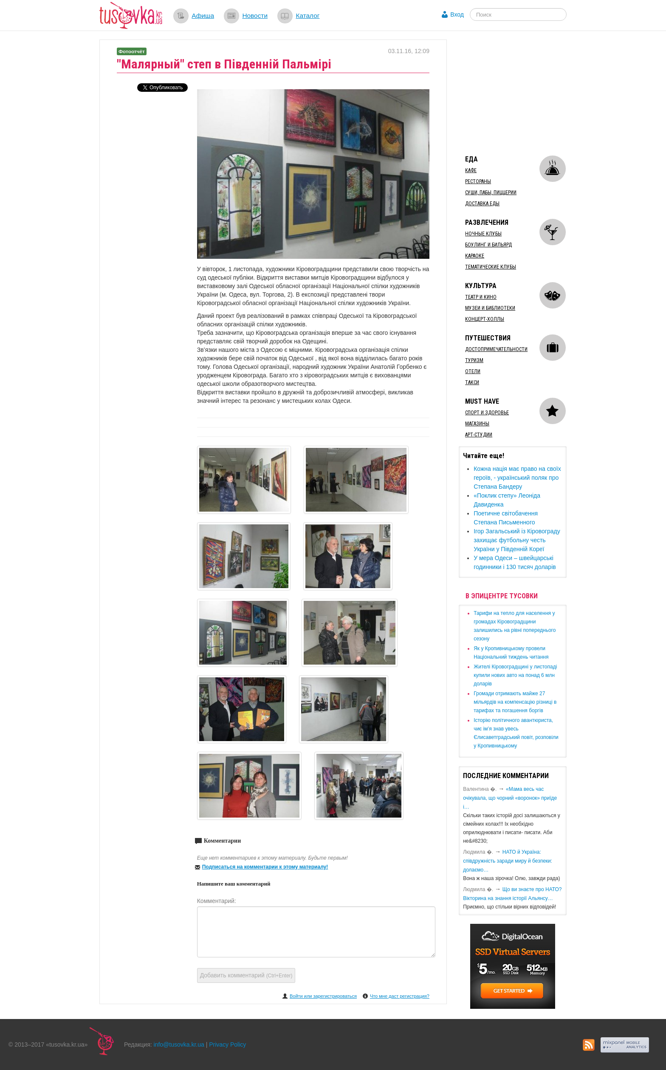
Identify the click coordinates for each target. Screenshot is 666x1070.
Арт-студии (478, 435)
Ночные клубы (483, 234)
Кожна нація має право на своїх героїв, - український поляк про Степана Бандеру (517, 477)
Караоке (474, 256)
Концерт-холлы (484, 319)
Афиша (203, 15)
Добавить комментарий (246, 975)
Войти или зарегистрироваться (323, 996)
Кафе (471, 170)
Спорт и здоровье (487, 413)
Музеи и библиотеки (490, 308)
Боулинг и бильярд (488, 245)
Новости (255, 15)
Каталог (307, 15)
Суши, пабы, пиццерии (490, 192)
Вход (457, 14)
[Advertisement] (522, 93)
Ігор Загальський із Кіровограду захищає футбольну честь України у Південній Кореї (517, 540)
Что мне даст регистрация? (399, 996)
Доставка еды (482, 204)
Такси (472, 382)
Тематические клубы (490, 267)
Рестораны (478, 181)
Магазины (477, 424)
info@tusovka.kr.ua (179, 1044)
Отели (472, 371)
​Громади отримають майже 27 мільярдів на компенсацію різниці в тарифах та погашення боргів (515, 702)
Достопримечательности (496, 349)
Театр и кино (481, 297)
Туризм (474, 360)
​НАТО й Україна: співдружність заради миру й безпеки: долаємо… (507, 861)
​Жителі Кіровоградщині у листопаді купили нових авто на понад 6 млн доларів (515, 675)
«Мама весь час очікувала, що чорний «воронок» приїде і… (510, 798)
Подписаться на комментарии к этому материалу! (265, 867)
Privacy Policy (227, 1044)
